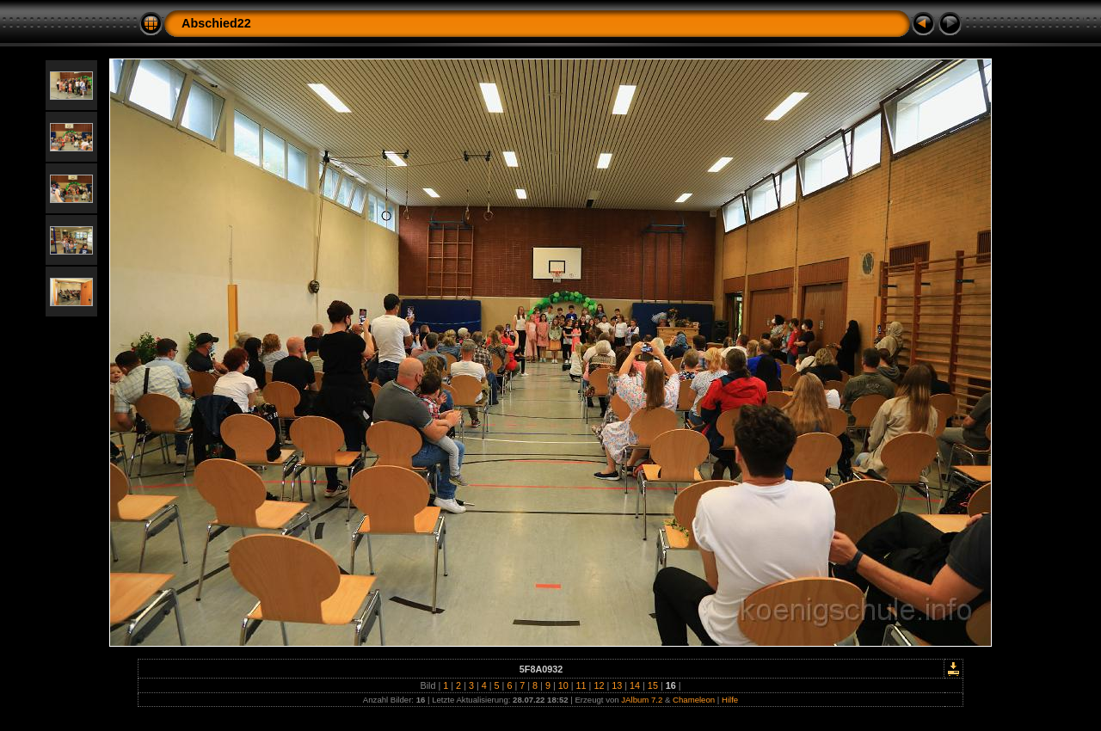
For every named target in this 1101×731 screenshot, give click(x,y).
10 (563, 685)
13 (616, 685)
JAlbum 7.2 (641, 699)
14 (635, 685)
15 (653, 685)
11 (581, 685)
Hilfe (730, 699)
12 (598, 685)
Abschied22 (216, 23)
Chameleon (694, 699)
